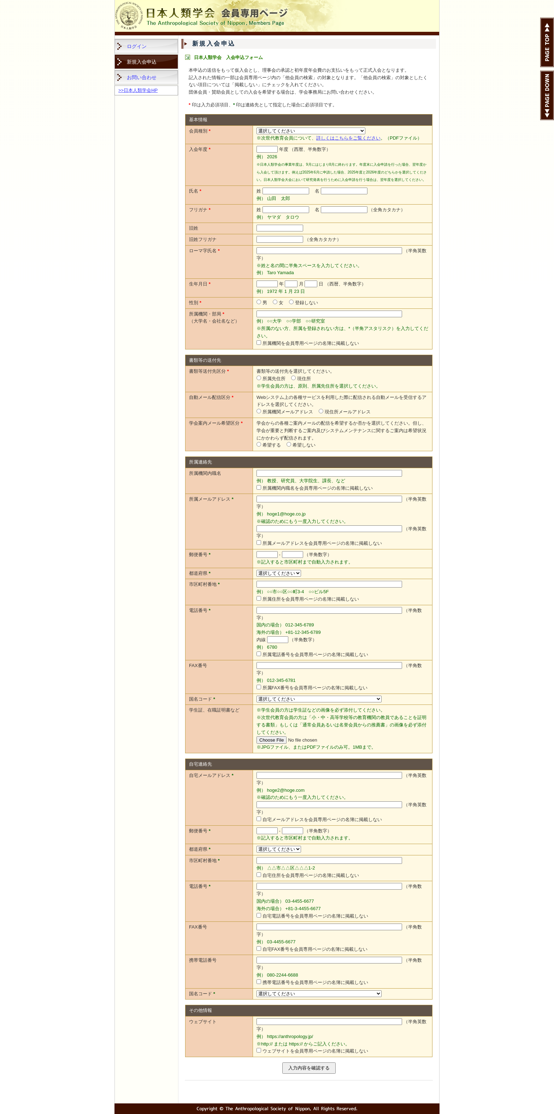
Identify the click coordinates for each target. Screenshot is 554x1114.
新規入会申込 (142, 62)
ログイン (137, 46)
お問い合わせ (142, 77)
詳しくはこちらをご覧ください (348, 138)
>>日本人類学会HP (138, 90)
